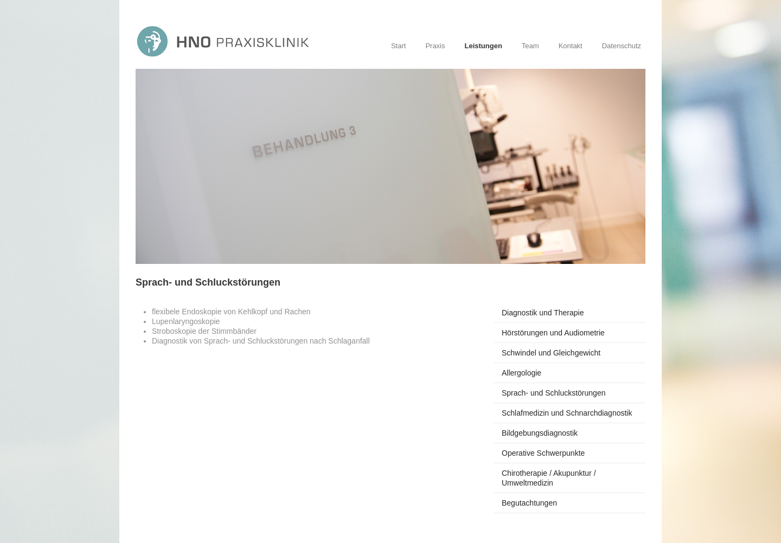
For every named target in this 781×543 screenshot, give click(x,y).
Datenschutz (621, 46)
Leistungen (483, 46)
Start (398, 46)
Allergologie (521, 373)
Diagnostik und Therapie (543, 312)
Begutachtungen (529, 503)
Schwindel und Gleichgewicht (551, 352)
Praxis (435, 46)
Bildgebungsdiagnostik (540, 433)
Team (530, 46)
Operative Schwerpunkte (543, 453)
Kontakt (570, 46)
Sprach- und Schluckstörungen (553, 393)
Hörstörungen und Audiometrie (553, 332)
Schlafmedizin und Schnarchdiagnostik (567, 413)
